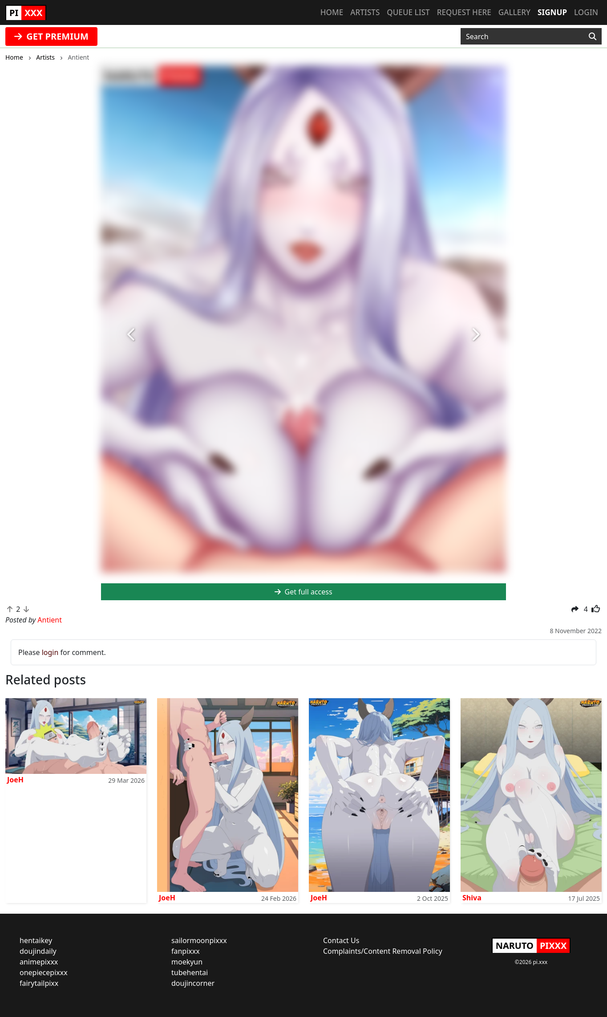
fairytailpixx (39, 983)
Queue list (408, 12)
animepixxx (39, 962)
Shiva (472, 898)
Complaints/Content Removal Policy (382, 951)
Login (586, 12)
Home (331, 12)
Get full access (303, 592)
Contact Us (341, 940)
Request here (464, 12)
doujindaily (38, 951)
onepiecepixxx (44, 972)
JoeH (15, 780)
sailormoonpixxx (199, 940)
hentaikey (36, 940)
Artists (365, 12)
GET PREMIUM (51, 36)
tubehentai (189, 972)
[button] (131, 335)
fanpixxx (185, 951)
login (50, 652)
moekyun (186, 962)
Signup (552, 12)
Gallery (514, 12)
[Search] (592, 36)
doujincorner (192, 983)
